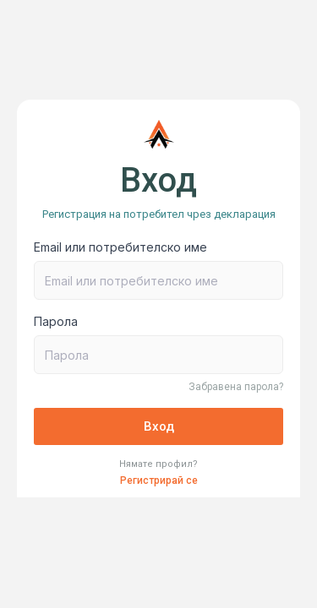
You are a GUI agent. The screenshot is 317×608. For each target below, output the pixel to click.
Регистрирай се (159, 480)
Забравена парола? (236, 387)
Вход (159, 426)
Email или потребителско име (120, 247)
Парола (56, 321)
